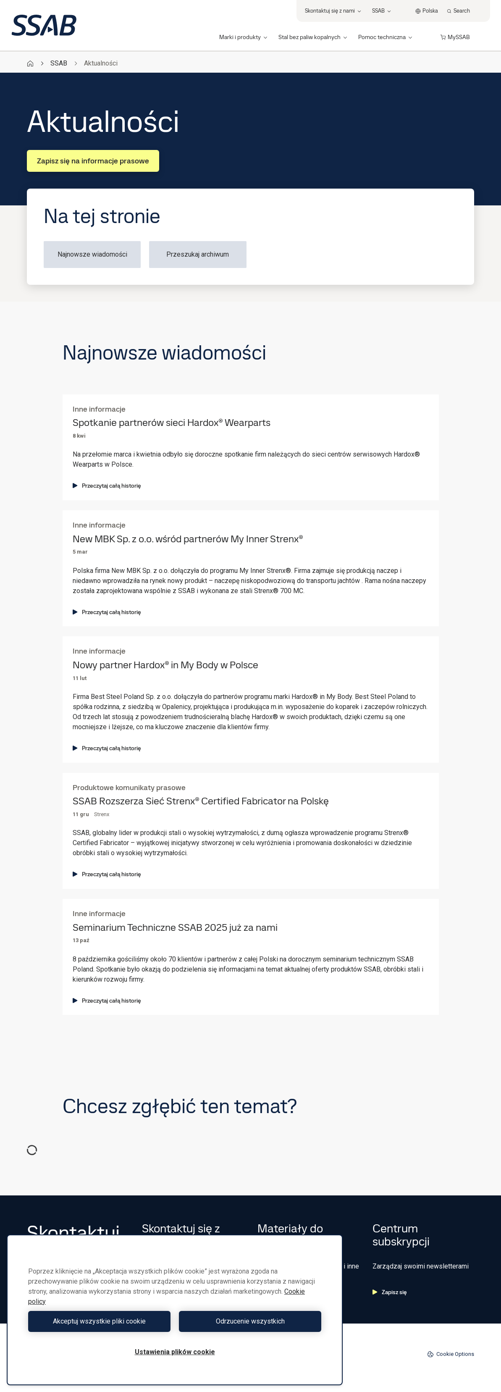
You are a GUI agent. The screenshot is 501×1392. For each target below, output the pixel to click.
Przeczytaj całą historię (107, 485)
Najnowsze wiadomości (92, 254)
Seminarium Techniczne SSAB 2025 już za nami (175, 928)
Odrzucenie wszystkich (250, 1321)
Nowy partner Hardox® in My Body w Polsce (165, 665)
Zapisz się (389, 1292)
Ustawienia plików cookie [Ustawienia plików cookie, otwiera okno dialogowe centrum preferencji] (175, 1352)
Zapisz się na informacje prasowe (93, 160)
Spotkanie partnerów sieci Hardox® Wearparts (171, 423)
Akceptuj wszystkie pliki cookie (99, 1321)
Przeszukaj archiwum (197, 254)
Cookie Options (450, 1354)
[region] (175, 1309)
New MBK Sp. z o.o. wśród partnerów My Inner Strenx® (188, 539)
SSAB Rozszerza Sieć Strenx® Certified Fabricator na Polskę (201, 801)
